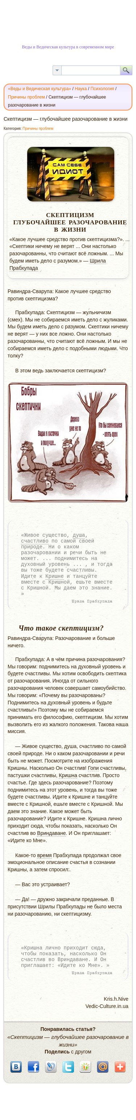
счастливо (35, 540)
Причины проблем (37, 129)
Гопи (93, 768)
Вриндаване (51, 833)
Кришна (68, 775)
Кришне (54, 576)
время (44, 855)
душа (79, 535)
